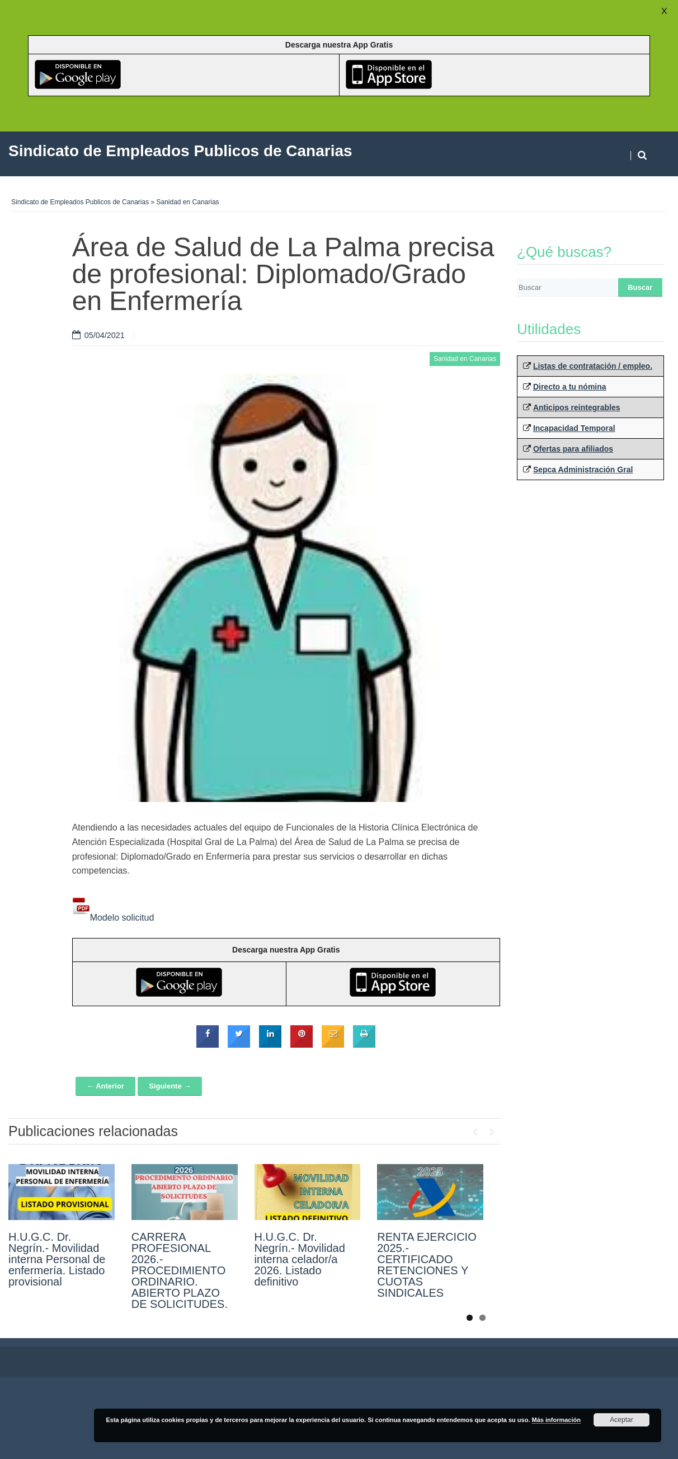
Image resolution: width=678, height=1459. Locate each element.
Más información (556, 1419)
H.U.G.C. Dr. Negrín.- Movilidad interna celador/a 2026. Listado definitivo (300, 1259)
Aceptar (621, 1420)
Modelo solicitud (113, 917)
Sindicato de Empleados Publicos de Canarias (80, 202)
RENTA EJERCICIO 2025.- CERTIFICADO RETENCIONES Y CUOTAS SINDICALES (426, 1265)
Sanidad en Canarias (188, 202)
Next (491, 1129)
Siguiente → (170, 1086)
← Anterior (105, 1086)
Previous (475, 1129)
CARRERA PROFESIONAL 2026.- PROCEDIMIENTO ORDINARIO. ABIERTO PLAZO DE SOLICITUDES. (179, 1270)
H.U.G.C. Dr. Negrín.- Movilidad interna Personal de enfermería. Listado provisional (56, 1259)
